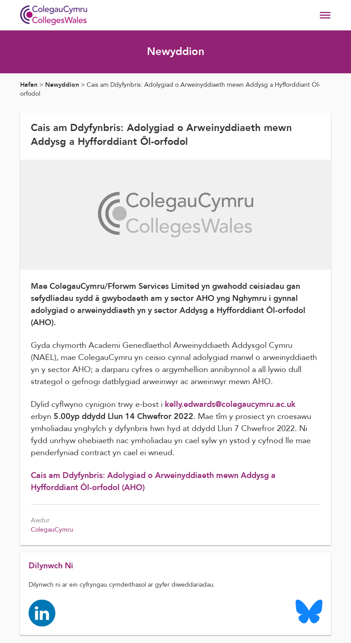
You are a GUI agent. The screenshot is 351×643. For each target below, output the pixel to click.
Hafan (29, 84)
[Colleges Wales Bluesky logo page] (308, 611)
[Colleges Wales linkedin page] (42, 613)
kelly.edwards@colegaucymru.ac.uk (230, 404)
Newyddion (62, 84)
